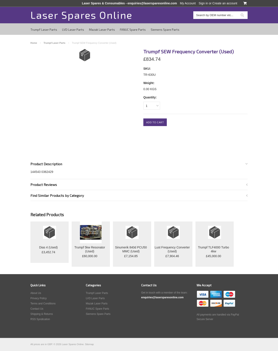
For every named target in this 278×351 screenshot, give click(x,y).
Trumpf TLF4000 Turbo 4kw (213, 249)
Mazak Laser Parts (102, 29)
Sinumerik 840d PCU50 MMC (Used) (131, 249)
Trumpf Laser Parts (43, 29)
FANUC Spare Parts (133, 29)
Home (33, 43)
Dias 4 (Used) (48, 247)
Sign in (203, 3)
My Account (188, 3)
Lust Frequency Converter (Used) (172, 249)
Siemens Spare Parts (165, 29)
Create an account (224, 3)
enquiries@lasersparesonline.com (152, 3)
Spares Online (81, 15)
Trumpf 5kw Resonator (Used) (89, 249)
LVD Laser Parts (73, 29)
